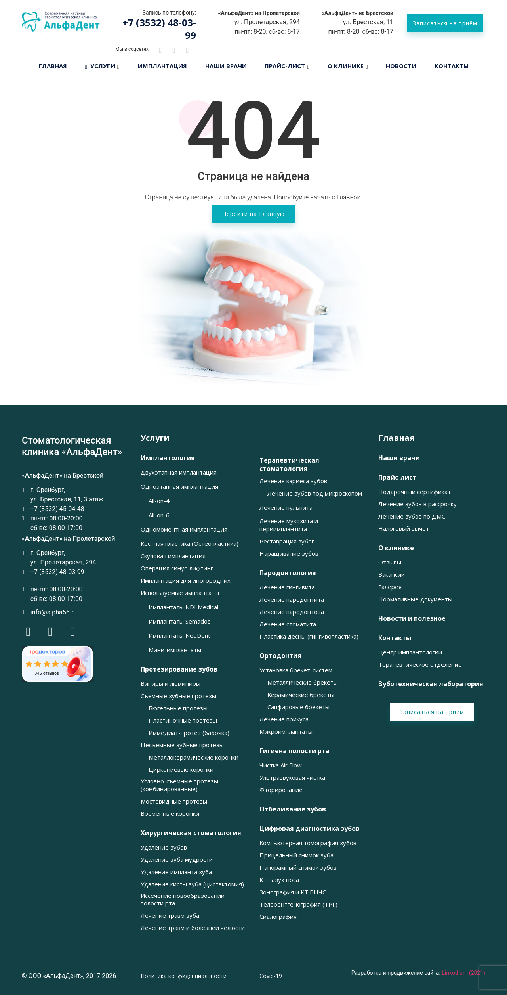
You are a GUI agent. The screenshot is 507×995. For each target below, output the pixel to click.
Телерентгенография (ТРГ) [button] (298, 904)
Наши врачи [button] (399, 458)
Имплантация (162, 66)
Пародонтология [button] (287, 573)
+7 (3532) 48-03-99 (159, 29)
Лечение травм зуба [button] (170, 915)
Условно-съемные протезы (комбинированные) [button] (179, 785)
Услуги (100, 66)
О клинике (346, 66)
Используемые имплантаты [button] (180, 593)
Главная (52, 66)
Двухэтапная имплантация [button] (179, 472)
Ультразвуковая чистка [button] (292, 777)
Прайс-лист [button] (397, 477)
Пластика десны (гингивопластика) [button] (308, 636)
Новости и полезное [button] (412, 618)
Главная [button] (396, 438)
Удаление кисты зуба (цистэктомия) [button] (192, 884)
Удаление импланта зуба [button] (176, 872)
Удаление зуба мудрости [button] (177, 859)
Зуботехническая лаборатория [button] (430, 684)
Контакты (452, 66)
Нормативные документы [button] (415, 599)
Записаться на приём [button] (445, 23)
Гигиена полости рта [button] (294, 751)
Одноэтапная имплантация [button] (179, 486)
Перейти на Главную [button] (253, 214)
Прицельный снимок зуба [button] (296, 855)
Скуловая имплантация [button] (173, 556)
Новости (401, 66)
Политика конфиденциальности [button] (184, 976)
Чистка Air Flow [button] (280, 765)
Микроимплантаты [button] (286, 731)
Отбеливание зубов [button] (292, 809)
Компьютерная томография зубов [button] (307, 843)
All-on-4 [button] (159, 501)
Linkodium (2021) (463, 973)
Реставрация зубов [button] (287, 541)
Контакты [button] (394, 638)
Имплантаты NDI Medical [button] (183, 607)
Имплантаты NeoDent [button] (179, 635)
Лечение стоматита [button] (287, 624)
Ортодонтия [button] (280, 656)
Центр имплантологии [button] (410, 652)
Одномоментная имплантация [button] (184, 529)
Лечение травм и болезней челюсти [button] (193, 928)
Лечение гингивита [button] (287, 587)
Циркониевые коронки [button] (181, 769)
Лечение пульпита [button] (286, 507)
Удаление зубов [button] (164, 847)
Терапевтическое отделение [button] (420, 664)
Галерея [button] (390, 587)
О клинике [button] (396, 548)
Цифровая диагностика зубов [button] (309, 829)
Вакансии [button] (391, 574)
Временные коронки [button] (170, 813)
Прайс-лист (285, 66)
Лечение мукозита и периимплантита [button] (288, 525)
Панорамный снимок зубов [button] (298, 867)
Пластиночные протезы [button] (183, 720)
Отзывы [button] (389, 562)
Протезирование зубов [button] (179, 669)
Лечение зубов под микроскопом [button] (314, 493)
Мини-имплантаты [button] (175, 650)
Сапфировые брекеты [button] (298, 707)
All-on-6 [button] (159, 515)
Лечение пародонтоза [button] (291, 612)
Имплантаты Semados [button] (180, 621)
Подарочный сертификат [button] (414, 492)
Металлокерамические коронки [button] (193, 757)
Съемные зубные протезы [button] (178, 696)
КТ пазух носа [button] (279, 880)
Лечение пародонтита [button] (291, 599)
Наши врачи (226, 66)
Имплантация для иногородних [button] (186, 580)
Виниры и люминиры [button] (170, 683)
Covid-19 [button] (270, 976)
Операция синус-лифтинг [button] (177, 568)
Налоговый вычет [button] (403, 528)
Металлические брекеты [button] (302, 682)
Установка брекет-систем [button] (295, 670)
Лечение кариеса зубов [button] (293, 481)
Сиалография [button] (278, 916)
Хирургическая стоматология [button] (191, 833)
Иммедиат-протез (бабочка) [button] (189, 733)
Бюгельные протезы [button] (178, 708)
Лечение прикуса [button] (284, 719)
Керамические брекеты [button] (300, 694)
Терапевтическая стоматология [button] (289, 464)
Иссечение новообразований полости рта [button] (183, 899)
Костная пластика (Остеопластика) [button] (189, 543)
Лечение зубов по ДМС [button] (411, 516)
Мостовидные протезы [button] (174, 801)
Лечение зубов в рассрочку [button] (417, 504)
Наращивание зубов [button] (288, 553)
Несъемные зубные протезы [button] (182, 745)
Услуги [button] (155, 438)
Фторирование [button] (281, 790)
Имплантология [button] (168, 458)
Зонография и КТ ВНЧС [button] (292, 892)
